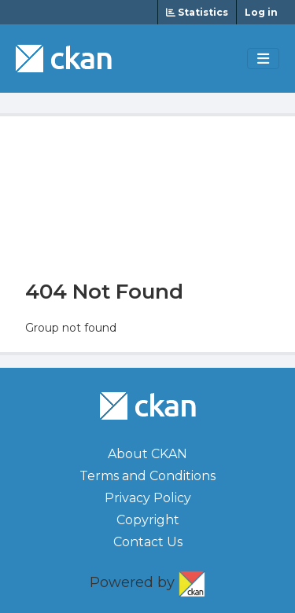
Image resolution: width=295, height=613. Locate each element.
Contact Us (148, 541)
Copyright (147, 519)
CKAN (192, 580)
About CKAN (147, 453)
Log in (261, 12)
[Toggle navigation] (263, 59)
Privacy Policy (148, 497)
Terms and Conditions (147, 475)
